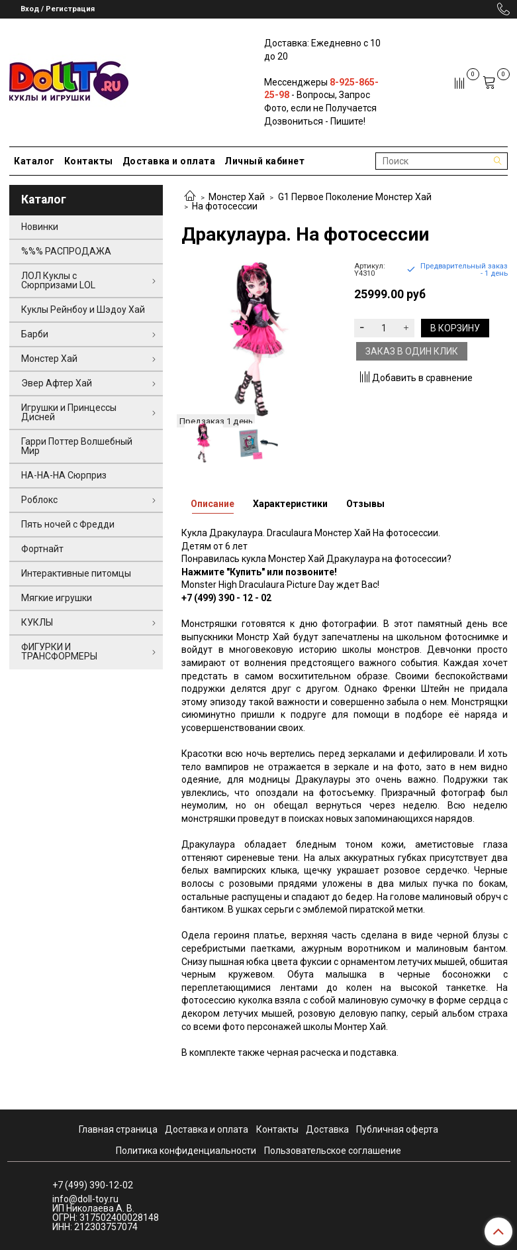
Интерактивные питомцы (76, 573)
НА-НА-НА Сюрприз (64, 475)
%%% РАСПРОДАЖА (66, 251)
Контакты (88, 161)
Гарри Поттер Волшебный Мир (76, 446)
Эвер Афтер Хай (56, 383)
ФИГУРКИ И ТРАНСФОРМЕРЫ (59, 651)
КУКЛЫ (37, 622)
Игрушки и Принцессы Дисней (69, 412)
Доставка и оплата (169, 161)
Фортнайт (42, 548)
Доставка (327, 1129)
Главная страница (118, 1129)
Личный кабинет (264, 161)
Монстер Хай (237, 197)
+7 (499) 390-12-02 (92, 1185)
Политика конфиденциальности (186, 1150)
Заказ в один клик (411, 351)
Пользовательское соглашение (332, 1150)
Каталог (34, 161)
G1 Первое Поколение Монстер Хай (355, 197)
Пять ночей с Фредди (68, 524)
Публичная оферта (397, 1129)
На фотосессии (225, 206)
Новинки (39, 226)
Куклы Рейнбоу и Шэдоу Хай (83, 309)
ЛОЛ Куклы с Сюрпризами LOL (58, 280)
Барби (34, 334)
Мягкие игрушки (56, 598)
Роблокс (39, 499)
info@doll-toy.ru (85, 1199)
